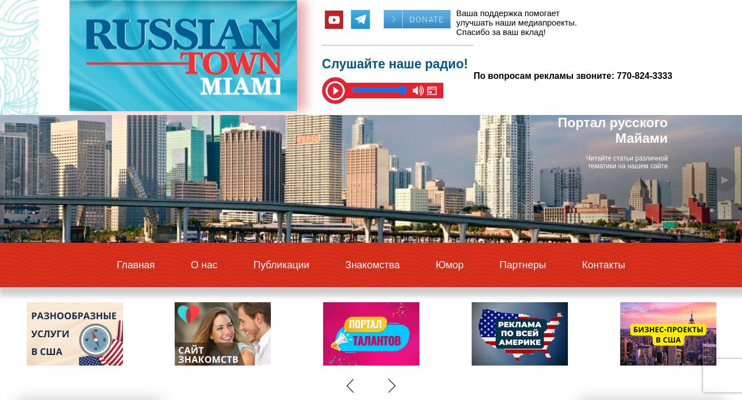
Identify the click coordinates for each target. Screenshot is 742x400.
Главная (136, 265)
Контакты (603, 265)
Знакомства (372, 265)
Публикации (281, 265)
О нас (204, 265)
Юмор (449, 265)
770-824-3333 (644, 76)
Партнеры (522, 265)
